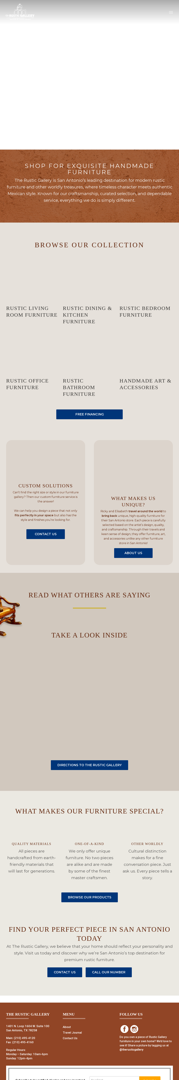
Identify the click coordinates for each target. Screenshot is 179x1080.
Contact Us (70, 1038)
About (67, 1027)
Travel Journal (72, 1032)
